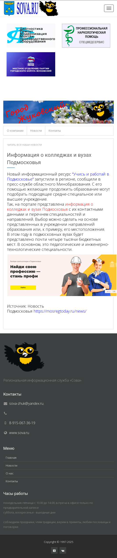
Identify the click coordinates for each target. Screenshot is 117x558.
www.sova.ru (19, 432)
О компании (15, 131)
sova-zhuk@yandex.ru (26, 403)
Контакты (55, 131)
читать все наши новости (24, 144)
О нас (10, 473)
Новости (36, 131)
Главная (11, 458)
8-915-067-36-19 (22, 422)
